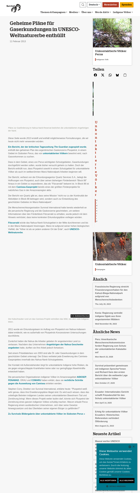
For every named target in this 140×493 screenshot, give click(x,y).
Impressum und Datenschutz (21, 458)
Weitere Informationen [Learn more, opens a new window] (122, 475)
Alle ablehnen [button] (126, 480)
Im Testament (77, 458)
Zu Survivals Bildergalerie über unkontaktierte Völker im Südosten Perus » (46, 258)
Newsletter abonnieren (50, 448)
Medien (73, 12)
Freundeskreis (78, 448)
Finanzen (12, 454)
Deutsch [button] (93, 5)
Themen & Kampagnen (53, 12)
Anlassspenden (78, 451)
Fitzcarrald (13, 145)
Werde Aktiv (102, 12)
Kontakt (11, 461)
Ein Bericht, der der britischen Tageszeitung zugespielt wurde (47, 69)
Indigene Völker (122, 12)
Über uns (86, 12)
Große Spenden (79, 454)
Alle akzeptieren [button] (108, 480)
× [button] (134, 447)
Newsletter (110, 5)
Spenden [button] (127, 5)
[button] (83, 4)
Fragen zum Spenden (81, 461)
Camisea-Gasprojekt (26, 109)
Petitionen (44, 454)
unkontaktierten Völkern (55, 75)
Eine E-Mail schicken (49, 451)
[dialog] (117, 466)
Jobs (10, 451)
